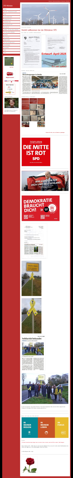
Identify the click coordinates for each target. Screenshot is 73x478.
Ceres (5, 14)
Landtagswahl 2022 (7, 19)
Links (5, 50)
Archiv (5, 52)
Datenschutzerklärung (56, 1)
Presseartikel (6, 47)
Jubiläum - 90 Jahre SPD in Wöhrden (11, 29)
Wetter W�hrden (10, 84)
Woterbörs (6, 34)
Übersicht (67, 1)
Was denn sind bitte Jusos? (9, 42)
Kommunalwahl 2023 (8, 16)
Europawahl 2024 (7, 21)
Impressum (63, 1)
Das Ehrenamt (6, 37)
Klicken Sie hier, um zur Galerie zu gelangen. (55, 132)
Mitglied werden (7, 39)
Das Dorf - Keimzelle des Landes (10, 11)
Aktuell (5, 9)
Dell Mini (11, 67)
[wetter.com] (8, 92)
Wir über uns (6, 27)
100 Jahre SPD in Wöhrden (9, 32)
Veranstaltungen (7, 44)
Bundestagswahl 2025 (8, 24)
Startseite (50, 1)
